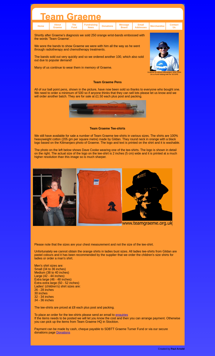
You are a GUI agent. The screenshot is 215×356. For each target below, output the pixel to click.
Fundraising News (91, 26)
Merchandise (157, 26)
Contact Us (174, 26)
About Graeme (57, 26)
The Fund (74, 26)
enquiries (121, 314)
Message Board (124, 26)
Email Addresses (141, 26)
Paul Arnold (177, 348)
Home (41, 26)
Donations (107, 26)
